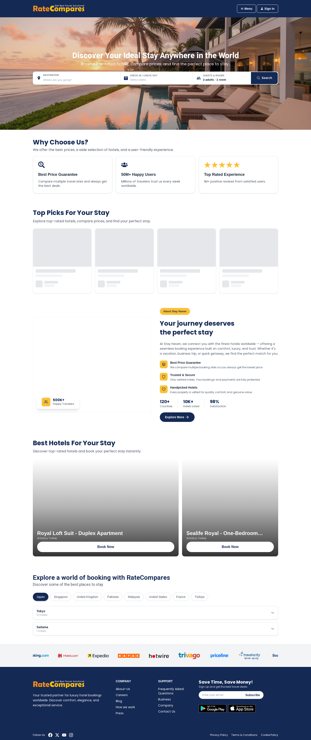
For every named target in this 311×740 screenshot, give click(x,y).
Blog (119, 701)
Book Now (105, 547)
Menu (246, 8)
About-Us (123, 689)
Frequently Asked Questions (171, 691)
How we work (125, 707)
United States (158, 597)
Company (165, 705)
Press (120, 713)
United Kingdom (87, 597)
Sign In (267, 8)
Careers (122, 695)
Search (264, 78)
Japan (40, 597)
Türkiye (200, 597)
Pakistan (113, 597)
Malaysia (134, 597)
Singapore (61, 597)
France (181, 597)
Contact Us (166, 711)
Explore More (177, 417)
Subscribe (252, 695)
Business (164, 699)
